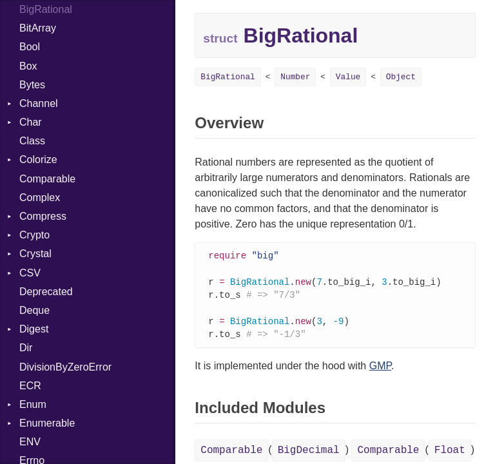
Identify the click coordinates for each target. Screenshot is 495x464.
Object (401, 77)
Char (30, 122)
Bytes (32, 84)
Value (348, 77)
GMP (380, 370)
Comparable (47, 178)
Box (28, 66)
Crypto (34, 234)
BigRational (227, 77)
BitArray (37, 28)
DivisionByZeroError (65, 367)
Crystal (35, 253)
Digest (33, 329)
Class (32, 140)
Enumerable (47, 423)
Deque (34, 310)
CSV (30, 272)
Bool (29, 46)
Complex (39, 197)
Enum (32, 404)
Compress (42, 216)
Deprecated (46, 291)
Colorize (38, 159)
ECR (30, 385)
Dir (25, 347)
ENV (30, 441)
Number (295, 77)
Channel (38, 103)
